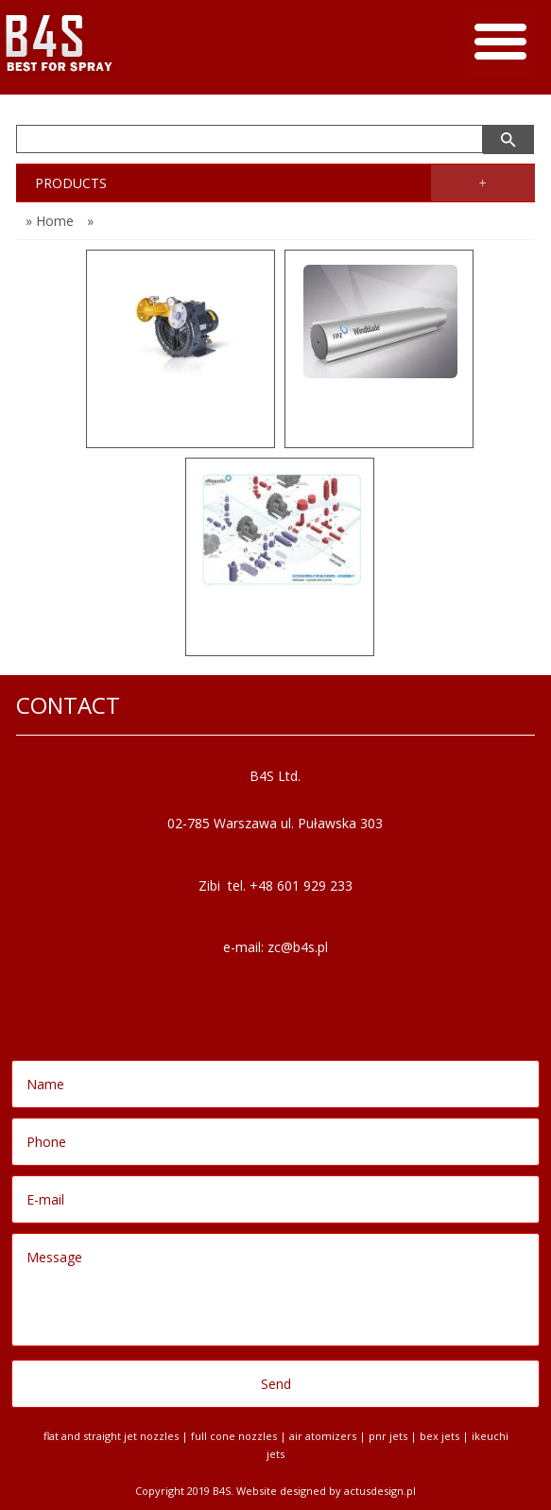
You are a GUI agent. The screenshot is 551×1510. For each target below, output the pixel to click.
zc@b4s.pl (297, 947)
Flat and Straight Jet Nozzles (111, 1436)
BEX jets (439, 1436)
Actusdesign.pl (380, 1491)
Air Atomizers (322, 1436)
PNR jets (388, 1436)
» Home (50, 221)
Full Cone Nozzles (234, 1436)
